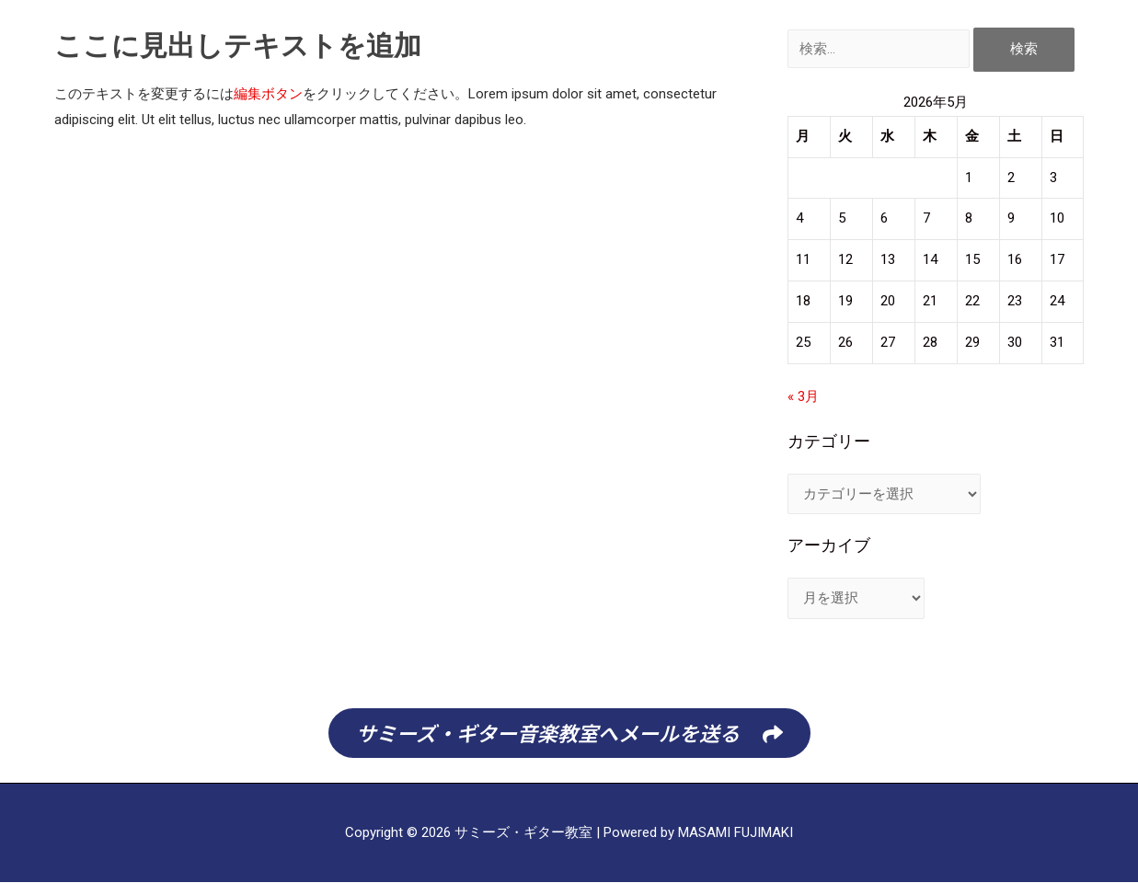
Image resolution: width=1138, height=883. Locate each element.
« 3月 (803, 396)
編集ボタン (268, 94)
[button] (569, 733)
